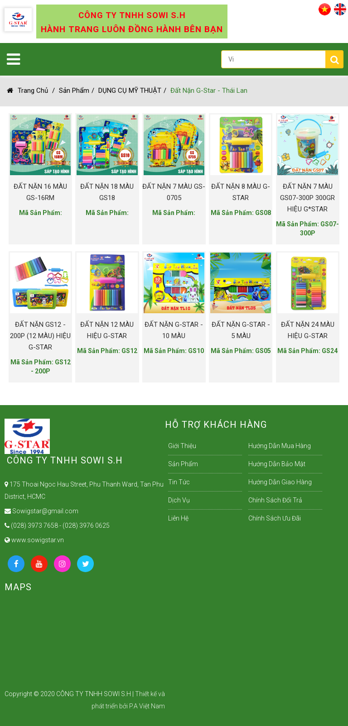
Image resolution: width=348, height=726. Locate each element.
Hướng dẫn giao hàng (280, 482)
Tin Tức (179, 482)
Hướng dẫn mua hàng (279, 445)
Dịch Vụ (179, 500)
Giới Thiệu (182, 445)
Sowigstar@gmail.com (41, 511)
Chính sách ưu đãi (274, 518)
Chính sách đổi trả (275, 500)
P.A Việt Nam (147, 706)
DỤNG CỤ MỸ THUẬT (129, 90)
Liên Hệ (178, 518)
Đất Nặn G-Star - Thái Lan (208, 90)
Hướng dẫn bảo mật (276, 464)
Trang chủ (27, 90)
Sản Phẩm (74, 90)
